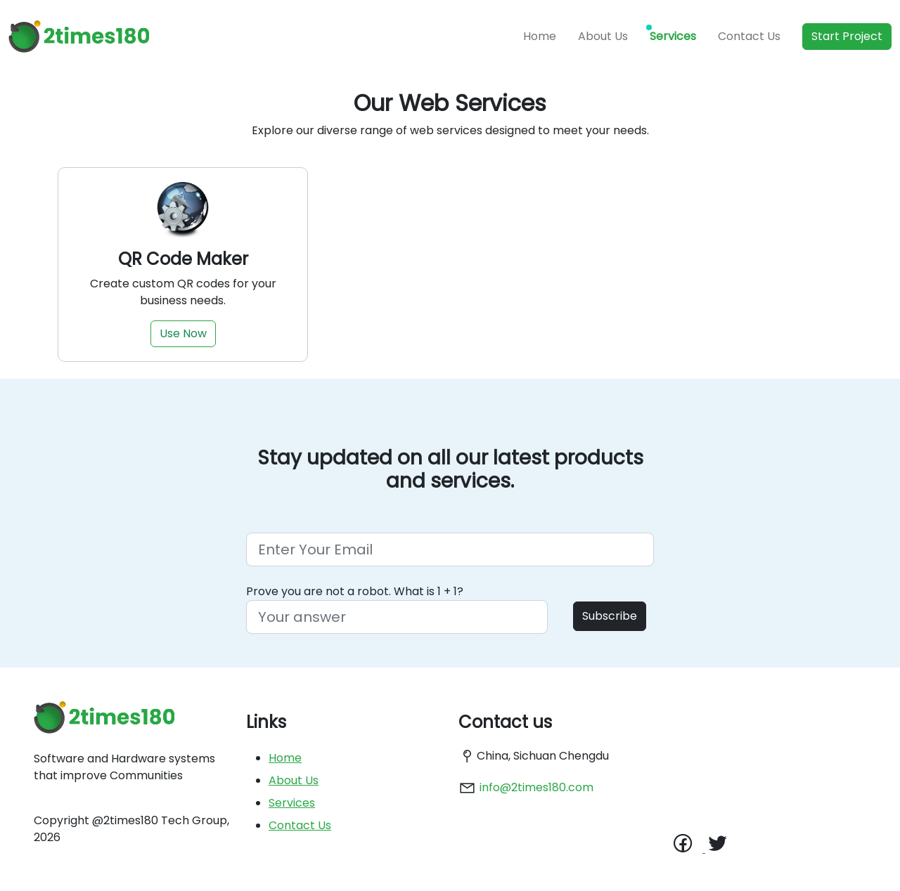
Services (673, 36)
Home (539, 36)
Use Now (183, 333)
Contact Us (749, 36)
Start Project (846, 36)
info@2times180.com (536, 787)
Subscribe (609, 616)
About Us (603, 36)
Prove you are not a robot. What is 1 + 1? (354, 591)
